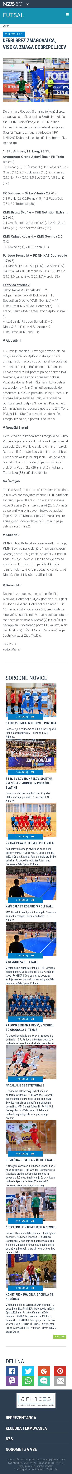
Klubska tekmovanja (26, 1428)
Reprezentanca (21, 1417)
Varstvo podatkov (45, 1466)
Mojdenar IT (42, 1469)
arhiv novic (60, 1336)
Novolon (54, 1469)
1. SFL (20, 34)
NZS (9, 1438)
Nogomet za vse (21, 1449)
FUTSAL (13, 15)
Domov (6, 25)
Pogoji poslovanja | (28, 1466)
